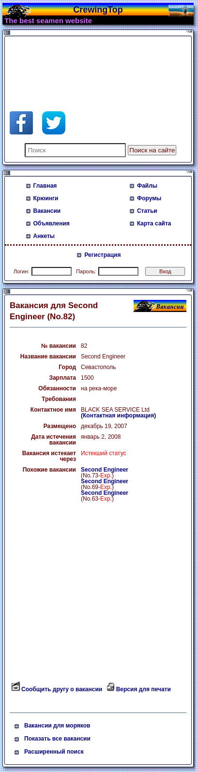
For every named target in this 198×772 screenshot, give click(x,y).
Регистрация (102, 255)
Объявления (51, 223)
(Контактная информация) (118, 415)
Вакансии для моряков (57, 725)
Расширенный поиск (54, 751)
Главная (45, 185)
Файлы (147, 185)
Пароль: (86, 271)
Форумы (149, 198)
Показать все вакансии (57, 738)
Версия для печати (143, 689)
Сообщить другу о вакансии (61, 689)
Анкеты (44, 236)
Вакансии (47, 211)
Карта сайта (154, 223)
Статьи (147, 211)
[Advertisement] (87, 63)
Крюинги (46, 198)
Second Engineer (104, 469)
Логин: (22, 271)
